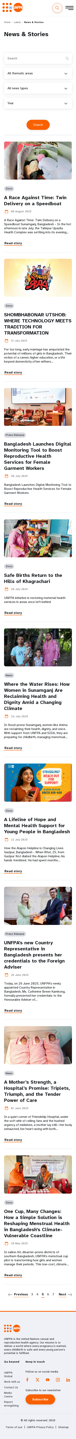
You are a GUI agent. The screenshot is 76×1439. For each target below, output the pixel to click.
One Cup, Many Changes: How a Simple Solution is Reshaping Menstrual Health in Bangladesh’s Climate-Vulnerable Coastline (37, 1223)
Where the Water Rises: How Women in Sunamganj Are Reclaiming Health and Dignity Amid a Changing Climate (37, 696)
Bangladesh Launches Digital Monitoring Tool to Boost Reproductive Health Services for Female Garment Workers (37, 456)
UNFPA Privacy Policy (40, 1427)
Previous (21, 1294)
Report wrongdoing (11, 1403)
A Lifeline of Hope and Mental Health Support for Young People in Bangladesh (37, 825)
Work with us (12, 1381)
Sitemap (63, 1427)
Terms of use (13, 1427)
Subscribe (40, 1399)
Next (62, 1294)
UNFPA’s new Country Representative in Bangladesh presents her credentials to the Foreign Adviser (34, 954)
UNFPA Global (8, 1374)
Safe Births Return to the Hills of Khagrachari (33, 578)
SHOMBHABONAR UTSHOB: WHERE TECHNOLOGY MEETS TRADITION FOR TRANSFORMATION (38, 323)
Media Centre (8, 1394)
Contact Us (11, 1387)
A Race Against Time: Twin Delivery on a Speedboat (35, 200)
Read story (13, 243)
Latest (17, 22)
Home (7, 22)
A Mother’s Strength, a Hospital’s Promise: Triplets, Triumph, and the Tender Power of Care (37, 1091)
